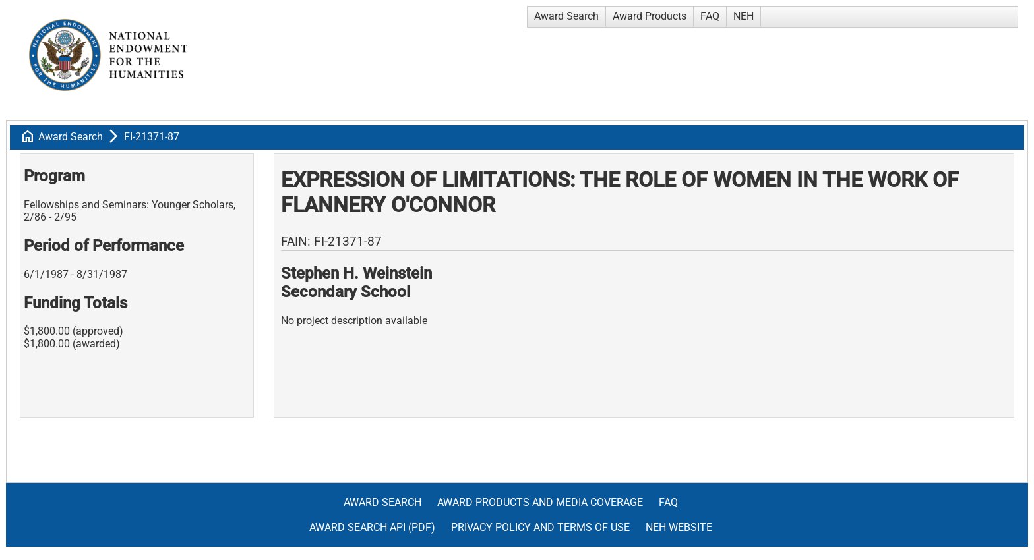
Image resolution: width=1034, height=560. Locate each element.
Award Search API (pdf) (372, 527)
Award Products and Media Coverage (540, 502)
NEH (743, 16)
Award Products (649, 16)
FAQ (709, 16)
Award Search (566, 16)
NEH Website (679, 527)
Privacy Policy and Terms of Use (540, 527)
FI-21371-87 (151, 136)
